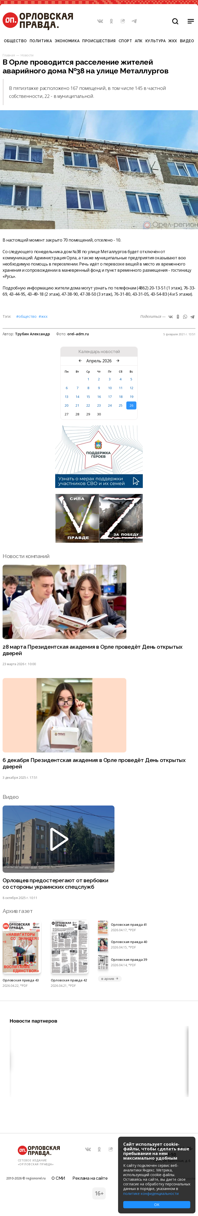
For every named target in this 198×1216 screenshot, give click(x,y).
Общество (15, 41)
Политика (41, 41)
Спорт (125, 41)
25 (120, 405)
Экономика (67, 41)
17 (110, 396)
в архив (109, 978)
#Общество (26, 316)
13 (66, 396)
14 (77, 396)
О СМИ (58, 1178)
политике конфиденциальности (151, 1193)
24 (110, 405)
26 (131, 405)
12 (131, 388)
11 (120, 388)
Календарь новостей (99, 352)
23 (99, 405)
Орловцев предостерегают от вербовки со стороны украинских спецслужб (55, 884)
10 (110, 388)
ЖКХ (172, 41)
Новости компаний (26, 556)
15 (88, 396)
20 (66, 405)
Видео (187, 41)
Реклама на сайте (90, 1178)
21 (77, 405)
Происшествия (99, 41)
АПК (139, 41)
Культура (155, 41)
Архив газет (17, 911)
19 (131, 396)
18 (120, 396)
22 (88, 405)
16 (99, 396)
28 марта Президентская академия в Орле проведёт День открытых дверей (93, 650)
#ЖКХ (43, 316)
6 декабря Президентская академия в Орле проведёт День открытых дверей (94, 763)
